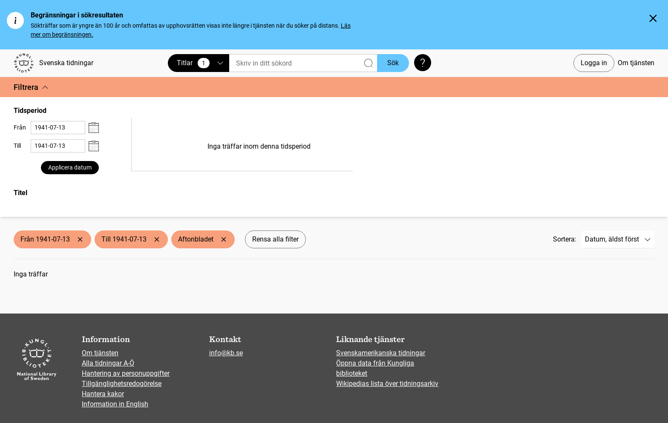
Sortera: (564, 239)
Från (20, 127)
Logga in (594, 63)
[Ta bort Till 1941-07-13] (157, 239)
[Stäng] (653, 18)
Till (17, 145)
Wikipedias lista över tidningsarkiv (387, 384)
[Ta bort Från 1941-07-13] (80, 239)
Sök (393, 63)
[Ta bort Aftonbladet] (224, 239)
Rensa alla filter (275, 239)
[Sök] (303, 63)
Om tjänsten (636, 63)
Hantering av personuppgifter (126, 373)
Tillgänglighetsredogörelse (121, 384)
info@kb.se (226, 353)
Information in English (115, 404)
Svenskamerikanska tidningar (380, 353)
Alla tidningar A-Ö (108, 363)
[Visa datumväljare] (94, 127)
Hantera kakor (103, 394)
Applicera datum (70, 167)
